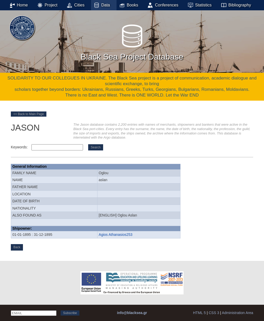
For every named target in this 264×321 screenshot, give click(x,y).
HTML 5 (199, 313)
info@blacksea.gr (132, 313)
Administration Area (237, 313)
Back (16, 247)
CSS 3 (214, 313)
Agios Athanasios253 (116, 234)
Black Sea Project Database (132, 41)
